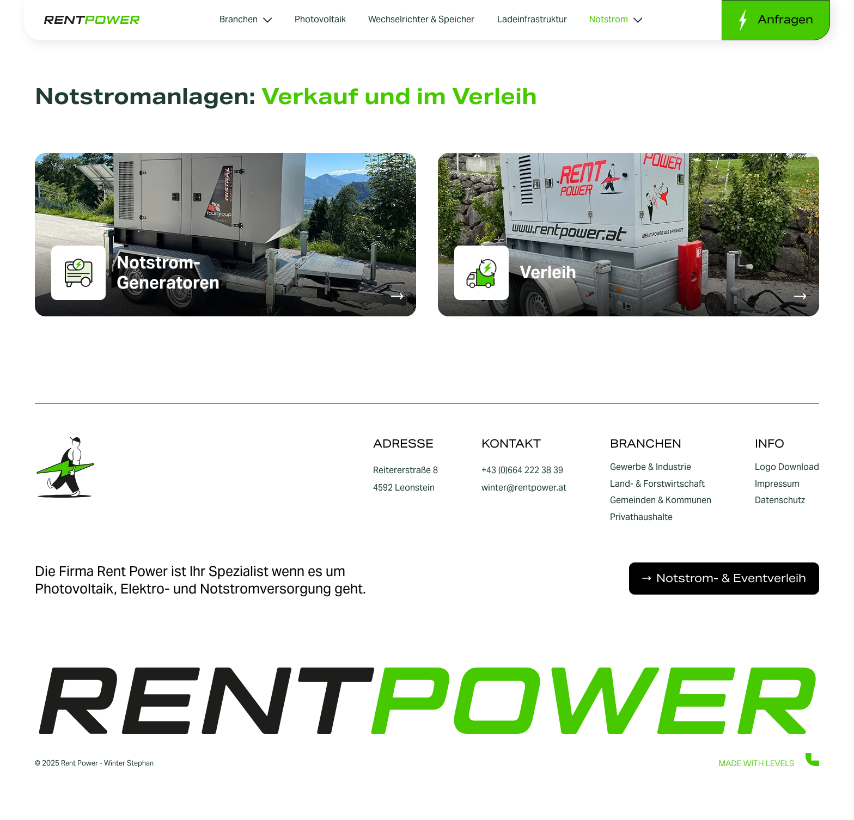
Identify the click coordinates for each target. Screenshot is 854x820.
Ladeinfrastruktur (532, 19)
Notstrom (615, 19)
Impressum (777, 484)
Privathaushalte (641, 517)
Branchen (245, 19)
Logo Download (787, 467)
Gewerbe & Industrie (650, 467)
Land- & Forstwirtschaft (657, 484)
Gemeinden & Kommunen (660, 500)
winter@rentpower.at (523, 487)
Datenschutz (780, 500)
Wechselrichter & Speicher (421, 19)
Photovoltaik (320, 19)
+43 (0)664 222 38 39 (522, 470)
